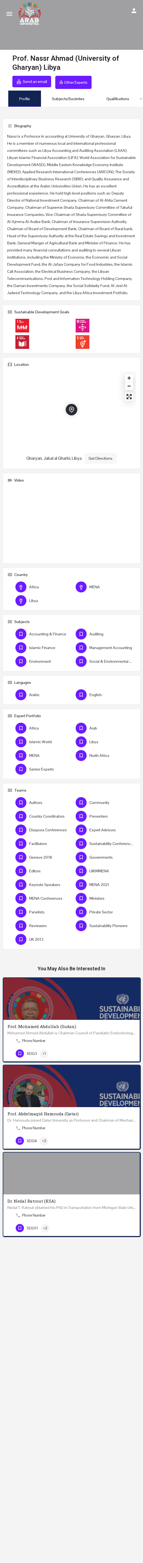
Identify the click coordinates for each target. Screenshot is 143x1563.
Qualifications (117, 98)
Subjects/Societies (68, 98)
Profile (24, 98)
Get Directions (100, 458)
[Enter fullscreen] (129, 397)
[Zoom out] (129, 386)
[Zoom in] (129, 378)
